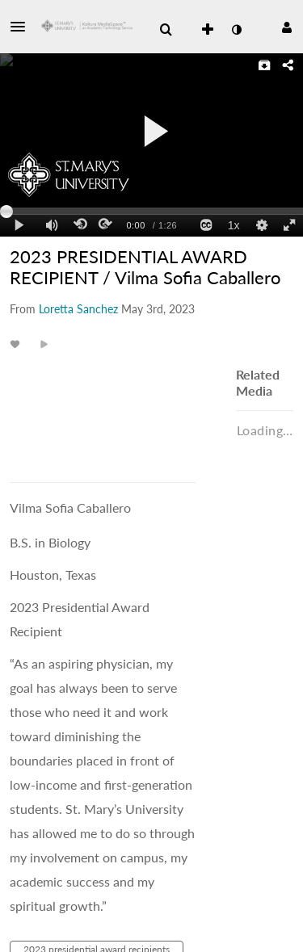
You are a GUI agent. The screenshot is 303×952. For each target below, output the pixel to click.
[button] (23, 26)
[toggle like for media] (17, 343)
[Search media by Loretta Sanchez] (78, 309)
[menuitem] (166, 29)
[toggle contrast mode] (236, 29)
